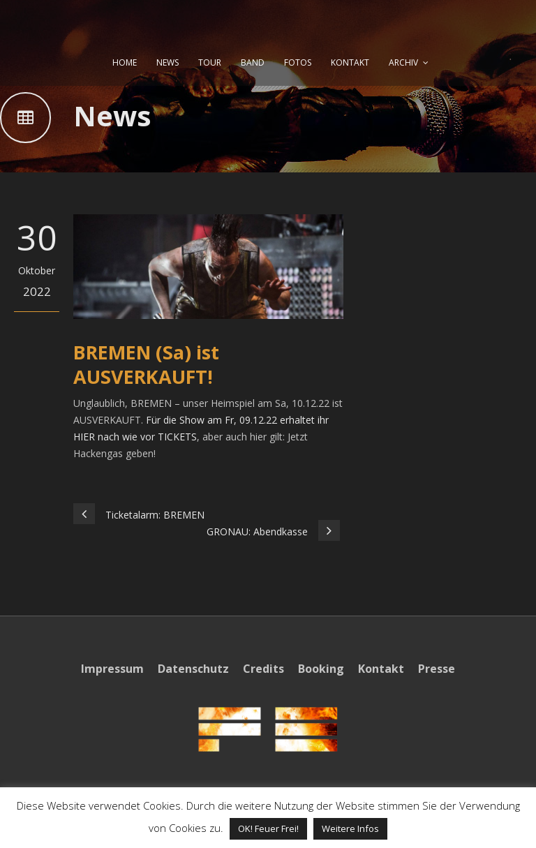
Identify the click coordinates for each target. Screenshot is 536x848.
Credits (263, 668)
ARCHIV (403, 62)
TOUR (209, 62)
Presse (436, 668)
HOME (124, 62)
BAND (253, 62)
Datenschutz (193, 668)
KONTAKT (350, 62)
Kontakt (381, 668)
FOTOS (297, 62)
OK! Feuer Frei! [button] (268, 828)
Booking (321, 668)
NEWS (167, 62)
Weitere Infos (350, 828)
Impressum (112, 668)
